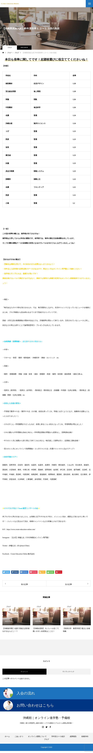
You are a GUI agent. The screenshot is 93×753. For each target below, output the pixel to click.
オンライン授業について (37, 736)
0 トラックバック (68, 671)
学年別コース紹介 (58, 736)
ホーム (7, 736)
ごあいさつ (19, 736)
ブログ (10, 47)
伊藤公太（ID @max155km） (20, 546)
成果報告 (73, 736)
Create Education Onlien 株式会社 (23, 554)
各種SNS (84, 736)
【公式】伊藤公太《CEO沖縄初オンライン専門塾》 (30, 537)
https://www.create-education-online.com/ (21, 529)
